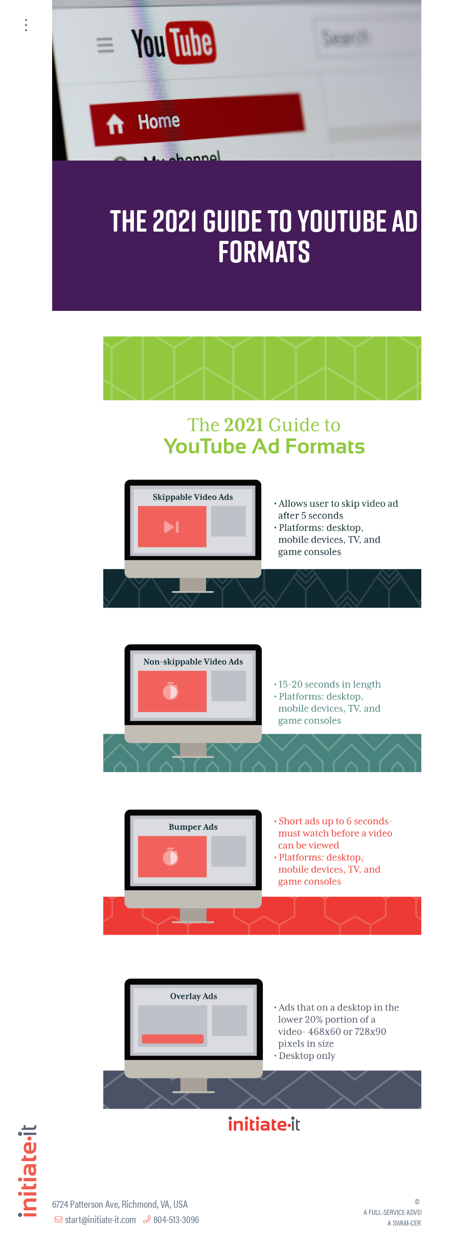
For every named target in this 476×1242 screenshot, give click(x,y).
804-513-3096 (176, 1218)
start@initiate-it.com (100, 1218)
